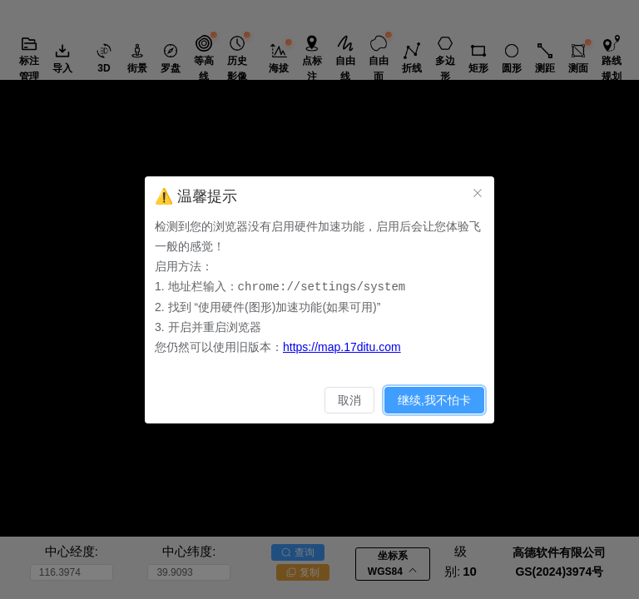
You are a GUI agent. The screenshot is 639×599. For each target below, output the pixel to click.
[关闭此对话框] (477, 193)
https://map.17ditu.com (342, 346)
